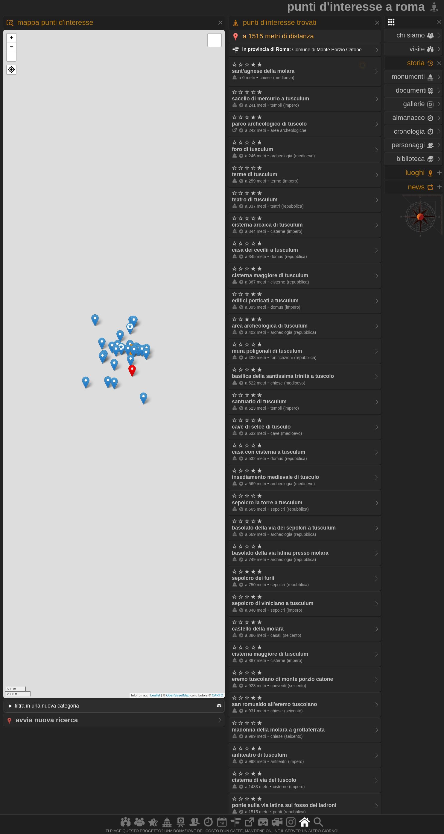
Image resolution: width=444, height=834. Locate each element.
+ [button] (11, 38)
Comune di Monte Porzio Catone (297, 49)
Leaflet (155, 695)
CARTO (217, 695)
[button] (11, 69)
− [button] (11, 47)
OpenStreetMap (177, 695)
